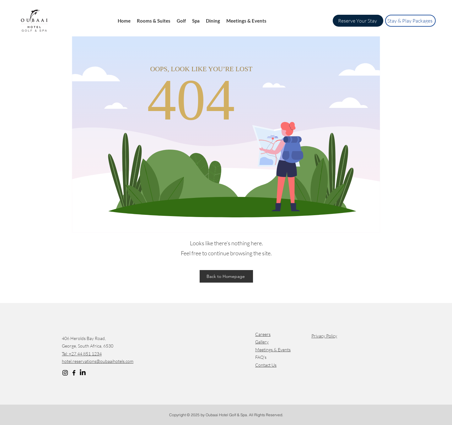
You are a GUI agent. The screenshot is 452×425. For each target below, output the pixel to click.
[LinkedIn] (82, 372)
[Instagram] (65, 372)
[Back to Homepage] (226, 276)
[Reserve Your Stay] (358, 21)
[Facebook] (74, 372)
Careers (263, 334)
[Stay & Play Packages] (410, 21)
